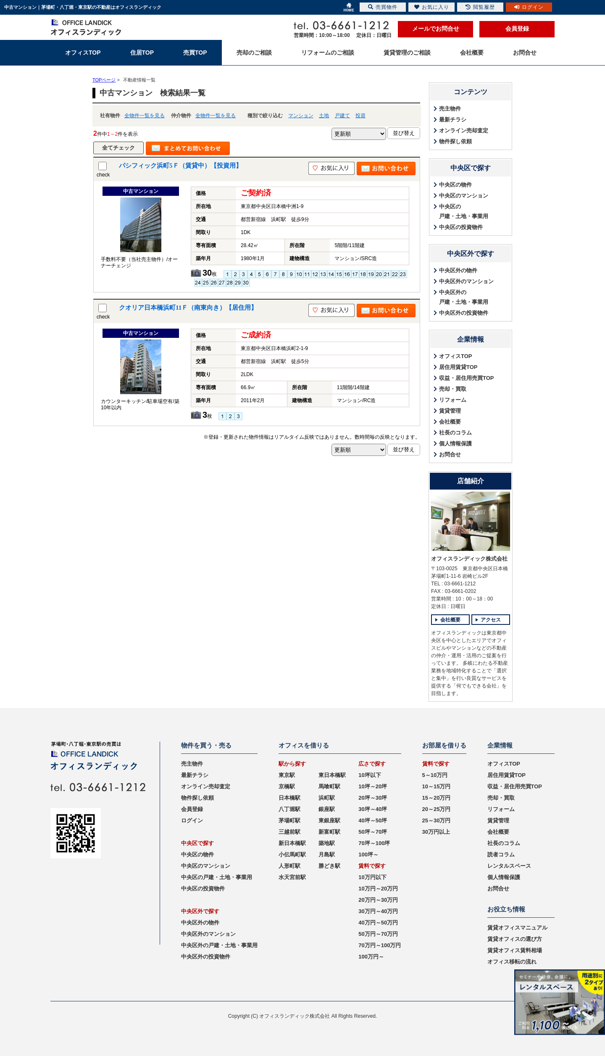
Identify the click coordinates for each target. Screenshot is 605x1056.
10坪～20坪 (372, 786)
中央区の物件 (455, 185)
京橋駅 (287, 786)
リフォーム (452, 400)
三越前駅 (289, 832)
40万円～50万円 (378, 922)
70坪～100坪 (374, 843)
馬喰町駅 (329, 786)
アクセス (491, 620)
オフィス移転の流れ (512, 962)
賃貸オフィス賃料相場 (514, 950)
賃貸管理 (450, 411)
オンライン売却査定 (463, 130)
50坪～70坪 (372, 832)
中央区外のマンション (466, 281)
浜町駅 (326, 798)
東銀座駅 (329, 820)
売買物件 (382, 7)
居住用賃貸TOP (458, 367)
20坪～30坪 (372, 798)
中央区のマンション (463, 195)
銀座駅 (326, 809)
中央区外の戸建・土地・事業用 (463, 297)
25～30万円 (436, 820)
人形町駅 (289, 866)
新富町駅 (329, 832)
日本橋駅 (289, 798)
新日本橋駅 (292, 843)
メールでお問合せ (435, 28)
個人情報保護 (455, 443)
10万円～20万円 (378, 888)
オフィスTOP (455, 356)
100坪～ (368, 854)
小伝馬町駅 (292, 854)
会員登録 (517, 28)
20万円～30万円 (378, 900)
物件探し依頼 (455, 141)
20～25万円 (436, 809)
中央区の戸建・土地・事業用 (463, 211)
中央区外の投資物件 (463, 313)
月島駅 (326, 854)
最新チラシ (452, 119)
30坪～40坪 (372, 809)
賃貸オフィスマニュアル (517, 927)
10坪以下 (369, 775)
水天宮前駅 (292, 877)
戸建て (342, 116)
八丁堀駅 (289, 809)
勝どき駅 (329, 866)
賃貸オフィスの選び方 (514, 939)
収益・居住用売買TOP (466, 378)
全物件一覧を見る (144, 116)
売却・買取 (452, 389)
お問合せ (450, 454)
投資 (360, 116)
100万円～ (371, 956)
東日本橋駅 (332, 775)
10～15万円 (436, 786)
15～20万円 (436, 798)
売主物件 (450, 108)
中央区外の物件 (458, 270)
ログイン (192, 820)
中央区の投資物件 (461, 227)
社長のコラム (455, 432)
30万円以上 (436, 832)
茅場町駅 (289, 820)
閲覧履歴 (480, 7)
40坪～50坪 (372, 820)
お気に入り (431, 7)
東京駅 (287, 775)
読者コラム (501, 854)
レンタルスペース (509, 866)
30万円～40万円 (378, 911)
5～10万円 (435, 775)
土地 (324, 116)
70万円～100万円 (379, 945)
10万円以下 (372, 877)
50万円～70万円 (378, 934)
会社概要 (450, 422)
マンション (300, 116)
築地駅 (326, 843)
